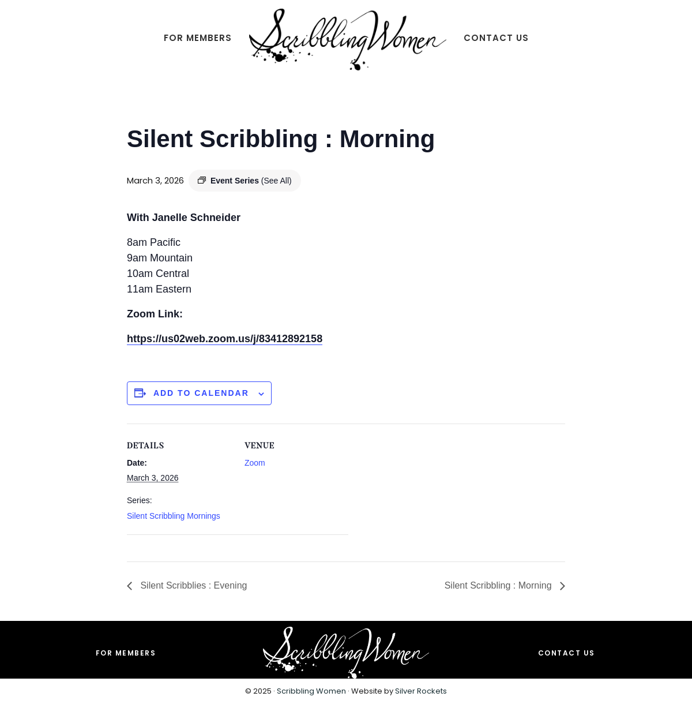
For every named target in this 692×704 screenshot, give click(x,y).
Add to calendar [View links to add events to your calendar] (201, 393)
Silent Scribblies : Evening (192, 585)
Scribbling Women (311, 691)
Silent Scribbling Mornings (173, 515)
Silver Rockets (421, 691)
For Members (126, 653)
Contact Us (566, 653)
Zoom (255, 462)
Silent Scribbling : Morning (499, 585)
